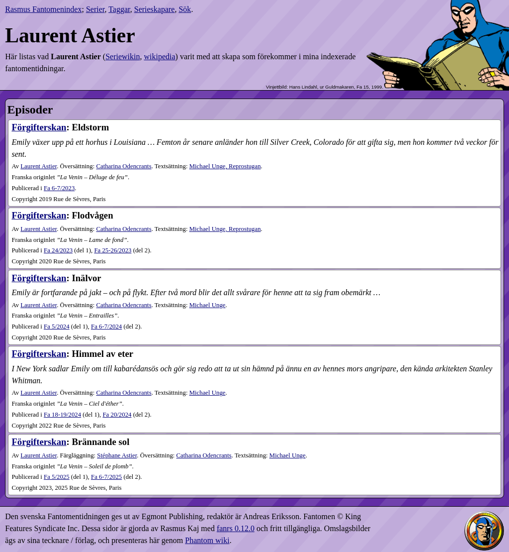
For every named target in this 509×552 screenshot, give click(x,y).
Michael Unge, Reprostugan (225, 166)
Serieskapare (154, 9)
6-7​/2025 (106, 476)
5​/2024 (57, 326)
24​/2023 (58, 250)
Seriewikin (122, 56)
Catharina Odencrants (123, 166)
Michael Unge (207, 305)
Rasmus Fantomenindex (43, 9)
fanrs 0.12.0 (235, 528)
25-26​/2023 (112, 250)
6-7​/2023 (59, 188)
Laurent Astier (38, 166)
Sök (184, 9)
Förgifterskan (38, 127)
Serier (95, 9)
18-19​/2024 (62, 414)
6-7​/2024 (106, 326)
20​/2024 (117, 414)
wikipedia (159, 56)
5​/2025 (57, 476)
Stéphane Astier (117, 455)
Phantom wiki (207, 540)
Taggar (119, 9)
